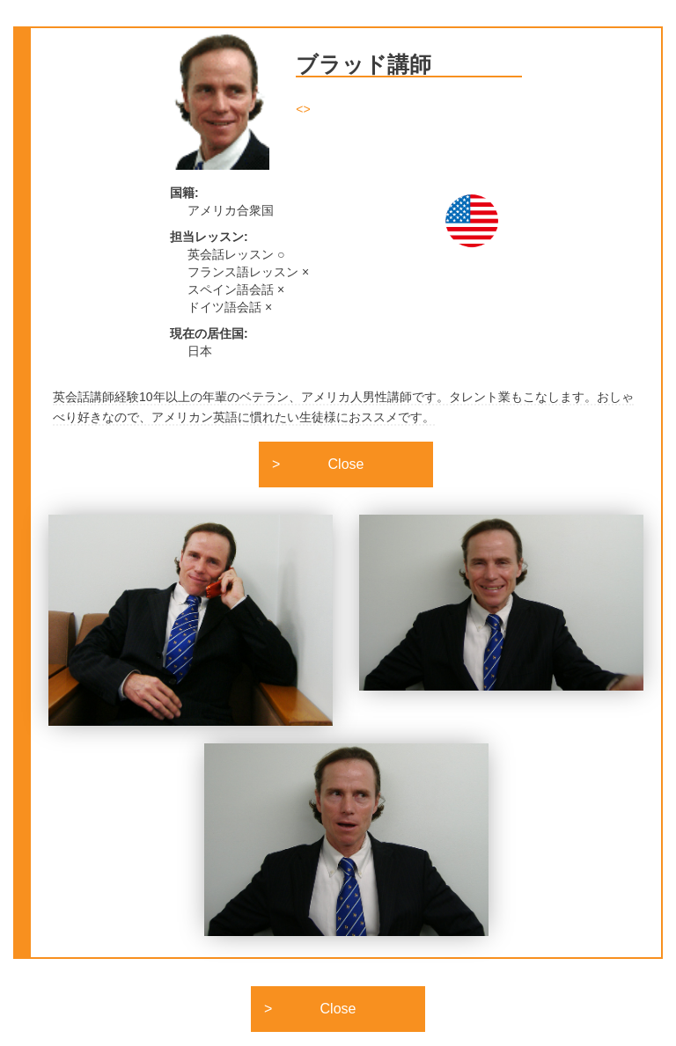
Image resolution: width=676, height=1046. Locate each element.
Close (346, 464)
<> (303, 109)
